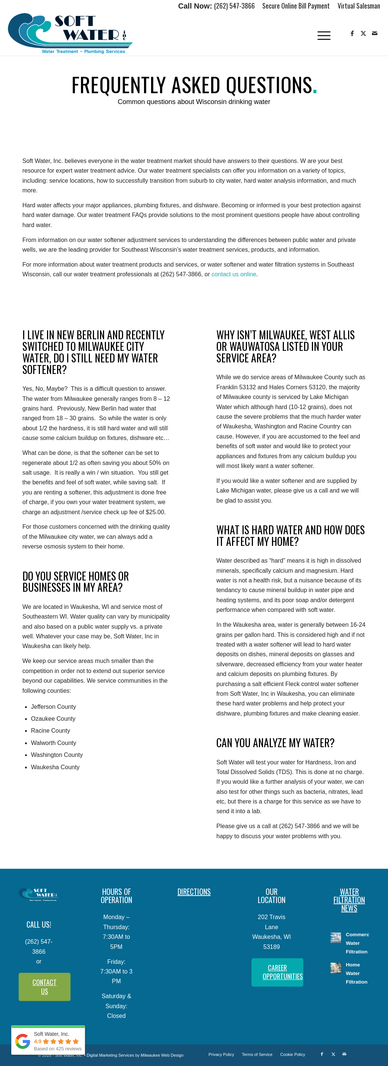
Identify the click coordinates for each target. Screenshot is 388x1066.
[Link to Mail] (374, 33)
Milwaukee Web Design (162, 1055)
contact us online (234, 274)
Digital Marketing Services (110, 1055)
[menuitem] (296, 6)
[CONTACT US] (45, 987)
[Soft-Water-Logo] (70, 34)
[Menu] (324, 34)
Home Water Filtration (356, 973)
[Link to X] (363, 33)
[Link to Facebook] (352, 33)
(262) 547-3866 (234, 5)
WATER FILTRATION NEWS (349, 900)
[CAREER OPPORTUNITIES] (277, 972)
